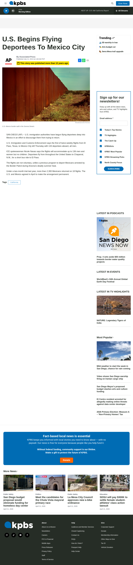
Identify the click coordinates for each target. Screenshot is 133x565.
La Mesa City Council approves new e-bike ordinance (80, 500)
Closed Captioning (77, 531)
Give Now (122, 3)
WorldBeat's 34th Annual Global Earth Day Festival (112, 280)
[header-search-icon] (112, 3)
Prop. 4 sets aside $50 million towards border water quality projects (111, 259)
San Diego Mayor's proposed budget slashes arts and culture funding (112, 389)
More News (10, 471)
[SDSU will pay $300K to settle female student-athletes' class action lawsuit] (115, 483)
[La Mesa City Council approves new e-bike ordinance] (83, 483)
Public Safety (8, 494)
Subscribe (114, 169)
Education (103, 494)
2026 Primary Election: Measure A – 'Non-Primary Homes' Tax (113, 413)
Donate (66, 460)
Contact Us (75, 535)
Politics (38, 494)
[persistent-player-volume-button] (13, 11)
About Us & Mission (49, 527)
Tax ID (103, 543)
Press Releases (47, 547)
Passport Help (76, 547)
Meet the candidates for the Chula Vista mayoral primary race (49, 500)
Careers (44, 535)
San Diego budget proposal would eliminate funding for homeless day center (15, 501)
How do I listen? (77, 543)
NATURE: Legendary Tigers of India (111, 321)
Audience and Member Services (82, 527)
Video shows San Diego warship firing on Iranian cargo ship (112, 377)
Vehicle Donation (107, 547)
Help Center (75, 551)
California (14, 182)
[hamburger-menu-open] (5, 3)
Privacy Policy (47, 551)
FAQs (73, 539)
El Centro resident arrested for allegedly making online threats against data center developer (112, 401)
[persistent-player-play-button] (6, 11)
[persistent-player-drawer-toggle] (122, 11)
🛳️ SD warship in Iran (108, 42)
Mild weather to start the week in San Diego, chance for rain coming (113, 367)
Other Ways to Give (108, 539)
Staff (43, 555)
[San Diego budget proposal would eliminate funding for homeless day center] (18, 483)
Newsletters (46, 531)
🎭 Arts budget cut (107, 47)
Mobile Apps (46, 543)
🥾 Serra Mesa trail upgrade (111, 51)
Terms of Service (48, 559)
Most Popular (105, 337)
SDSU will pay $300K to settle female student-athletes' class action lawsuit (114, 501)
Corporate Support (107, 527)
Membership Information (109, 535)
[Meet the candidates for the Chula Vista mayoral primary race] (50, 483)
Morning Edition (25, 12)
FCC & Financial (47, 539)
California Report (102, 11)
